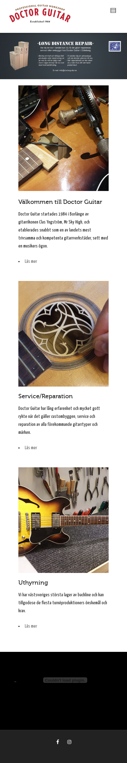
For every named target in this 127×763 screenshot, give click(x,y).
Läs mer (31, 261)
